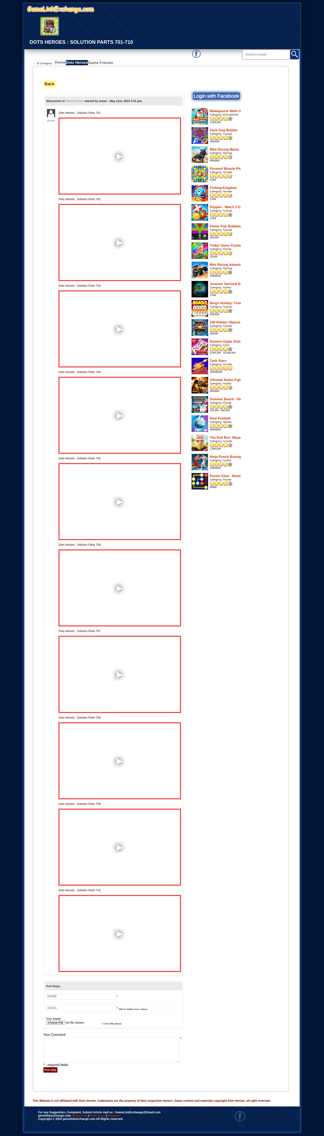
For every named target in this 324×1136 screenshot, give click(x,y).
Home (61, 63)
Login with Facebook (216, 96)
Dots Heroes (78, 63)
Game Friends (101, 63)
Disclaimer (133, 1117)
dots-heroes (74, 101)
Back (50, 84)
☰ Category (44, 63)
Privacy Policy (84, 1117)
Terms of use (109, 1117)
